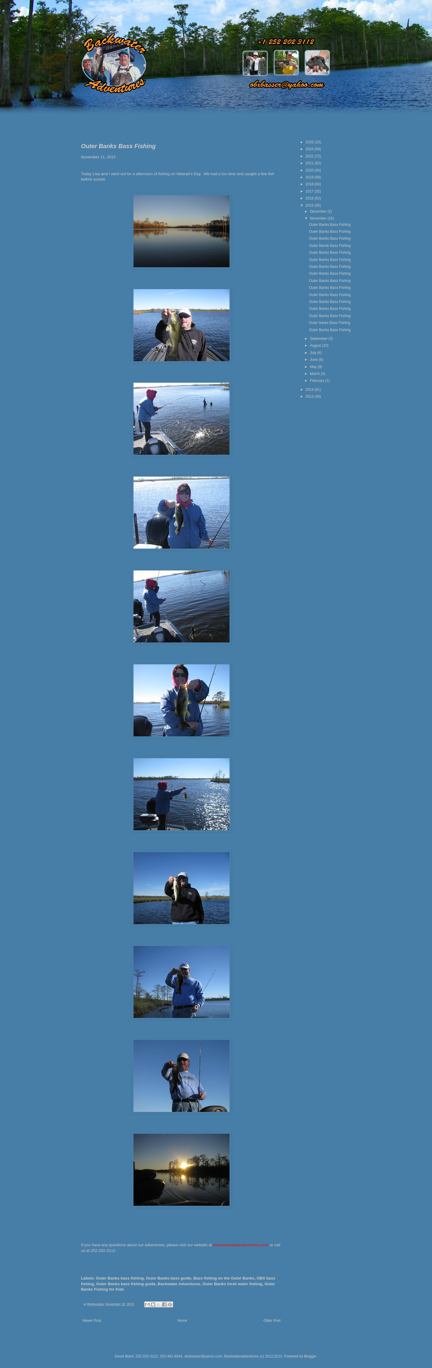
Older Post (271, 1321)
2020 (310, 170)
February (317, 381)
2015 (310, 205)
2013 (310, 396)
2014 (310, 390)
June (314, 360)
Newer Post (91, 1321)
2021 (310, 163)
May (314, 367)
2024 (310, 149)
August (316, 345)
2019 (310, 177)
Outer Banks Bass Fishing (330, 225)
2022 (310, 156)
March (315, 374)
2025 (310, 142)
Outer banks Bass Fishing (329, 323)
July (313, 353)
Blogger (310, 1356)
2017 (310, 191)
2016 (310, 198)
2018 (310, 184)
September (319, 339)
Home (182, 1321)
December (319, 211)
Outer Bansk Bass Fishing (330, 246)
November (319, 218)
